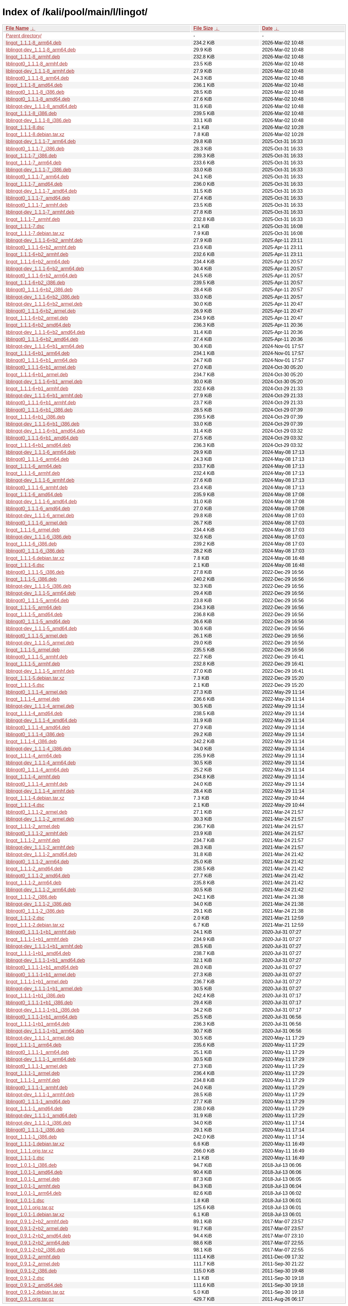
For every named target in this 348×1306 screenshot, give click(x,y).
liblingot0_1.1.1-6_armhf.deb (37, 487)
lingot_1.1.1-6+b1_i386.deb (35, 417)
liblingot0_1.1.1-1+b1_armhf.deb (41, 932)
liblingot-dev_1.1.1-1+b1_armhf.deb (44, 946)
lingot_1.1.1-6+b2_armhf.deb (37, 254)
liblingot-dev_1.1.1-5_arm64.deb (41, 593)
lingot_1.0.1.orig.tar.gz (30, 1207)
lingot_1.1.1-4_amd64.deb (34, 713)
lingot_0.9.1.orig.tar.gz (30, 1299)
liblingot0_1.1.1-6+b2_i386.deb (39, 289)
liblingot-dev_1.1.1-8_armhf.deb (40, 71)
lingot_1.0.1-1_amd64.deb (34, 1172)
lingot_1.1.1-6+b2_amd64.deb (38, 325)
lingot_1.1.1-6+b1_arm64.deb (38, 353)
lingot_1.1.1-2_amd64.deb (34, 868)
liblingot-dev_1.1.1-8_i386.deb (38, 120)
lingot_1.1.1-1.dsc (25, 1157)
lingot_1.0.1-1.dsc (25, 1200)
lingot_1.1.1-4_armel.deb (33, 699)
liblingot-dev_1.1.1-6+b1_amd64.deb (45, 431)
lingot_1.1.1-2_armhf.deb (33, 840)
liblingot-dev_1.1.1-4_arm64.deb (41, 762)
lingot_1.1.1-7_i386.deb (31, 155)
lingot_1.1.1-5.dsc (25, 685)
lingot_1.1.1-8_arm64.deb (33, 42)
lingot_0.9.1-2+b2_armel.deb (37, 1228)
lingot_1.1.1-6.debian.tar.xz (35, 558)
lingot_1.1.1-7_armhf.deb (33, 219)
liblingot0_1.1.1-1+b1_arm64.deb (41, 1017)
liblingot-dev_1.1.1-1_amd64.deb (41, 1115)
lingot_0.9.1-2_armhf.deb (33, 1256)
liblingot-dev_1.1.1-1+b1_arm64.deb (45, 1031)
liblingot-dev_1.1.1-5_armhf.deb (40, 671)
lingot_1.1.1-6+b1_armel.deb (37, 374)
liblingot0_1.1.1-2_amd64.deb (38, 875)
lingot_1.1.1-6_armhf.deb (33, 473)
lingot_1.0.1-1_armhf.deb (33, 1186)
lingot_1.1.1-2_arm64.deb (33, 882)
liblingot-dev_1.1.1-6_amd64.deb (41, 501)
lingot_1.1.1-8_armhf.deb (33, 56)
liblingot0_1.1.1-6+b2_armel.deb (41, 311)
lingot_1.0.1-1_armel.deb (33, 1179)
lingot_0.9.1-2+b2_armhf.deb (37, 1221)
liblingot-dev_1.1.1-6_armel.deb (40, 515)
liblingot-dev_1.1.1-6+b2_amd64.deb (45, 332)
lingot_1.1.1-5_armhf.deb (33, 663)
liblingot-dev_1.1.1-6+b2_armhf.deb (44, 240)
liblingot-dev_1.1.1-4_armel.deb (40, 706)
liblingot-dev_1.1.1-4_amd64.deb (41, 720)
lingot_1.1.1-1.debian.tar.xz (35, 1143)
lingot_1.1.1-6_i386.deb (31, 543)
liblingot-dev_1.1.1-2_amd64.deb (41, 854)
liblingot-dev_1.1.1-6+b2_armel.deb (44, 304)
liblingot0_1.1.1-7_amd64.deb (38, 198)
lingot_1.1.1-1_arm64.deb (33, 1045)
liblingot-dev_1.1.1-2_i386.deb (38, 904)
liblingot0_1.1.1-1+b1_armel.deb (41, 974)
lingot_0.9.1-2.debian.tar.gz (35, 1292)
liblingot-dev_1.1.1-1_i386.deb (38, 1122)
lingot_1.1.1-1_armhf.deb (33, 1080)
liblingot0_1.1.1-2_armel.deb (36, 812)
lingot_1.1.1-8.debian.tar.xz (35, 134)
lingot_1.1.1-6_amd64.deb (34, 494)
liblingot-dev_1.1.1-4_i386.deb (38, 748)
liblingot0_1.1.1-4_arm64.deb (37, 769)
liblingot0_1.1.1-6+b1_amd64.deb (42, 438)
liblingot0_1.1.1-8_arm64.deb (37, 78)
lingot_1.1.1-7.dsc (25, 226)
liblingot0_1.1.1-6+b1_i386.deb (39, 410)
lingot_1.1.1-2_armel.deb (33, 826)
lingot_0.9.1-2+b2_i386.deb (35, 1249)
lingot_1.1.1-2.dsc (25, 918)
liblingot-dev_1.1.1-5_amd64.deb (41, 628)
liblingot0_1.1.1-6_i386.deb (35, 550)
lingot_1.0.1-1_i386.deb (31, 1165)
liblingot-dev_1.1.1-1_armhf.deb (40, 1094)
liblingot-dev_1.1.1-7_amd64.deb (41, 191)
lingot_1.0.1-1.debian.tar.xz (35, 1214)
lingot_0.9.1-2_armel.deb (33, 1263)
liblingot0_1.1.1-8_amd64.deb (38, 99)
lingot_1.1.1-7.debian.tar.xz (35, 233)
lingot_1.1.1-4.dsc (25, 805)
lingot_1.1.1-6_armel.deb (33, 529)
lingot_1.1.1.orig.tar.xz (30, 1150)
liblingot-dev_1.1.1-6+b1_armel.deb (44, 381)
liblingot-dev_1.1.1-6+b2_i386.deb (42, 297)
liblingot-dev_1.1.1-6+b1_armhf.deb (44, 395)
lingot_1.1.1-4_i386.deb (31, 741)
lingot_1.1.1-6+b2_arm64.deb (38, 261)
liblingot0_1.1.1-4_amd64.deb (38, 727)
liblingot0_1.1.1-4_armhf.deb (37, 784)
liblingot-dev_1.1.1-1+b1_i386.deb (42, 1010)
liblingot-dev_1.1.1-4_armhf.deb (40, 791)
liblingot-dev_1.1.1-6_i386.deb (38, 536)
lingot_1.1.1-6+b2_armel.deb (37, 318)
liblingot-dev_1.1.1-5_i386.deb (38, 586)
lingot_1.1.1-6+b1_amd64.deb (38, 445)
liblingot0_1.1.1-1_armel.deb (36, 1066)
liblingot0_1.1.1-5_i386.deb (35, 572)
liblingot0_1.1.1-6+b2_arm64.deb (41, 275)
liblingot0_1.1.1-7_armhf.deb (37, 205)
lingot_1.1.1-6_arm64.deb (33, 466)
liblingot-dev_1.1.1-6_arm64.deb (41, 452)
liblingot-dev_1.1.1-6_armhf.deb (40, 480)
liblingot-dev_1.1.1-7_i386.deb (38, 169)
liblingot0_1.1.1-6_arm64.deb (37, 459)
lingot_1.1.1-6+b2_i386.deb (35, 282)
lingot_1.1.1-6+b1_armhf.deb (37, 388)
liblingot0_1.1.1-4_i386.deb (35, 734)
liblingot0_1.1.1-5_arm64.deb (37, 600)
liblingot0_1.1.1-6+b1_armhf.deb (41, 402)
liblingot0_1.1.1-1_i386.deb (35, 1129)
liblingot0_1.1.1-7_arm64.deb (37, 176)
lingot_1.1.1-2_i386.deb (31, 897)
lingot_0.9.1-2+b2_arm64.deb (38, 1242)
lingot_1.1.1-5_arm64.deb (33, 607)
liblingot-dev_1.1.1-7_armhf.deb (40, 212)
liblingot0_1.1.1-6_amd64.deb (38, 508)
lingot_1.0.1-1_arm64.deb (33, 1193)
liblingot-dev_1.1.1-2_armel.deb (40, 819)
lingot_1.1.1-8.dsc (25, 127)
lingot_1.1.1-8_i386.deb (31, 113)
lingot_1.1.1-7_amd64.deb (34, 184)
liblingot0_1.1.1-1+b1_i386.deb (39, 1002)
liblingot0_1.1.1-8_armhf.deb (37, 63)
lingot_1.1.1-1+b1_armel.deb (37, 981)
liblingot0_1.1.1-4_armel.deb (36, 692)
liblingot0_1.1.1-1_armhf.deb (37, 1087)
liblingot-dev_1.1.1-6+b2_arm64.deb (45, 268)
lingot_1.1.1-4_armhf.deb (33, 776)
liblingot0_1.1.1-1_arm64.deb (37, 1052)
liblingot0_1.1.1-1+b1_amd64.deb (42, 967)
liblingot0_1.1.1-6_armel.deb (36, 522)
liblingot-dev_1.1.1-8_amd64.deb (41, 106)
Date (267, 28)
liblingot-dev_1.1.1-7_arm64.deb (41, 141)
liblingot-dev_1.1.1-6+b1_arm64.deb (45, 346)
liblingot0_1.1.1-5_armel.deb (36, 635)
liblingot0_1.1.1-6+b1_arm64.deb (41, 360)
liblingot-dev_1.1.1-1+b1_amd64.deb (45, 960)
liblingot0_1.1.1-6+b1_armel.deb (41, 367)
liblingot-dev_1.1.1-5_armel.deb (40, 642)
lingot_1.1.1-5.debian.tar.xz (35, 678)
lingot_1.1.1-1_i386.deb (31, 1136)
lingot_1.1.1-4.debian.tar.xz (35, 798)
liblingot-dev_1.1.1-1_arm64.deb (41, 1059)
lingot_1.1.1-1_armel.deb (33, 1073)
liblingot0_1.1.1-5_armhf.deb (37, 656)
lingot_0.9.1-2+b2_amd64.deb (38, 1235)
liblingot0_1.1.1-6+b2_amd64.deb (42, 339)
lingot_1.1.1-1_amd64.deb (34, 1108)
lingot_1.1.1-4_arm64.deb (33, 755)
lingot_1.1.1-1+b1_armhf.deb (37, 939)
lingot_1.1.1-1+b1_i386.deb (35, 995)
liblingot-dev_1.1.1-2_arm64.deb (41, 889)
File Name (17, 28)
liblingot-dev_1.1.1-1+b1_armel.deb (44, 988)
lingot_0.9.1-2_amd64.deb (34, 1285)
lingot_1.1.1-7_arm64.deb (33, 162)
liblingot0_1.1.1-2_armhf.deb (37, 833)
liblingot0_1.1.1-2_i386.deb (35, 911)
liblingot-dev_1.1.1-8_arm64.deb (41, 49)
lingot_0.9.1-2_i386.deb (31, 1270)
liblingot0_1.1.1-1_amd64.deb (38, 1101)
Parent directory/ (23, 35)
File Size (203, 28)
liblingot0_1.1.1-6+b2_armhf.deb (41, 247)
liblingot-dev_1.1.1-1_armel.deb (40, 1038)
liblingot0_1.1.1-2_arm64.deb (37, 861)
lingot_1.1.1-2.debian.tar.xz (35, 925)
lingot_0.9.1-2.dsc (25, 1278)
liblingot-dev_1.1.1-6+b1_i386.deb (42, 424)
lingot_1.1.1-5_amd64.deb (34, 614)
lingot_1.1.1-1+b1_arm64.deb (38, 1024)
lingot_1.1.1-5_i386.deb (31, 579)
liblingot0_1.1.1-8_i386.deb (35, 92)
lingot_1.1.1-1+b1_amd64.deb (38, 953)
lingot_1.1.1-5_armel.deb (33, 649)
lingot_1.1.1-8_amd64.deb (34, 85)
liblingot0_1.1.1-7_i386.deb (35, 148)
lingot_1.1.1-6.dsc (25, 565)
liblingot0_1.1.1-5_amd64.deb (38, 621)
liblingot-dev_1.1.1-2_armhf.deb (40, 847)
